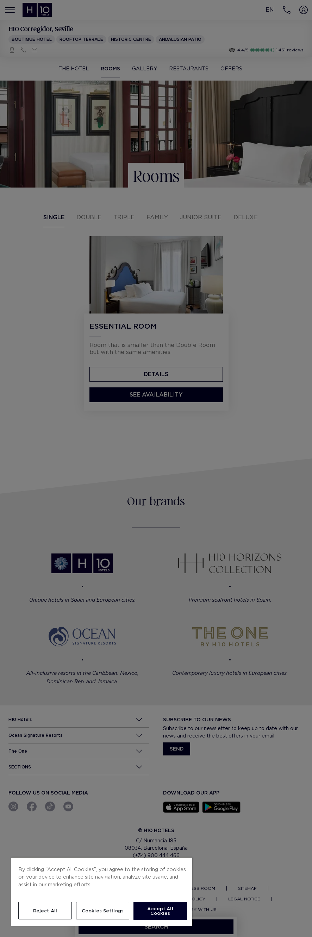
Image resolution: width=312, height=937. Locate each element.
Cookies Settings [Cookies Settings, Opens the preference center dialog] (103, 910)
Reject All (45, 910)
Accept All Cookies (160, 911)
